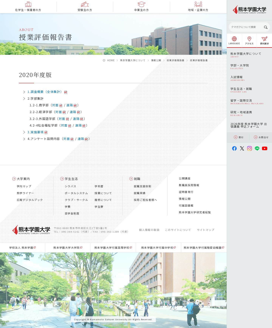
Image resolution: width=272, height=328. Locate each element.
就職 (137, 178)
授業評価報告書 (176, 60)
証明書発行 (186, 192)
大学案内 (23, 178)
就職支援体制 (142, 186)
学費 (68, 206)
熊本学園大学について (133, 60)
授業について (103, 193)
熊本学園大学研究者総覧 (195, 212)
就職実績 (140, 193)
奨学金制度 (72, 213)
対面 (55, 105)
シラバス (70, 186)
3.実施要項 (36, 132)
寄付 (239, 137)
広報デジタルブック (30, 200)
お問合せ (261, 137)
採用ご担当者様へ (145, 200)
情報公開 (156, 60)
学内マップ (24, 186)
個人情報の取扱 (149, 230)
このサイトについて (178, 230)
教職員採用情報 (189, 185)
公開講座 (185, 178)
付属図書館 (186, 205)
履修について (103, 200)
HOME (111, 60)
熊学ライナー (25, 193)
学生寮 (99, 206)
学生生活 (71, 178)
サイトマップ (205, 230)
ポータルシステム (76, 193)
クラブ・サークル (76, 200)
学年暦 (99, 186)
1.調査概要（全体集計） (45, 91)
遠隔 (69, 105)
